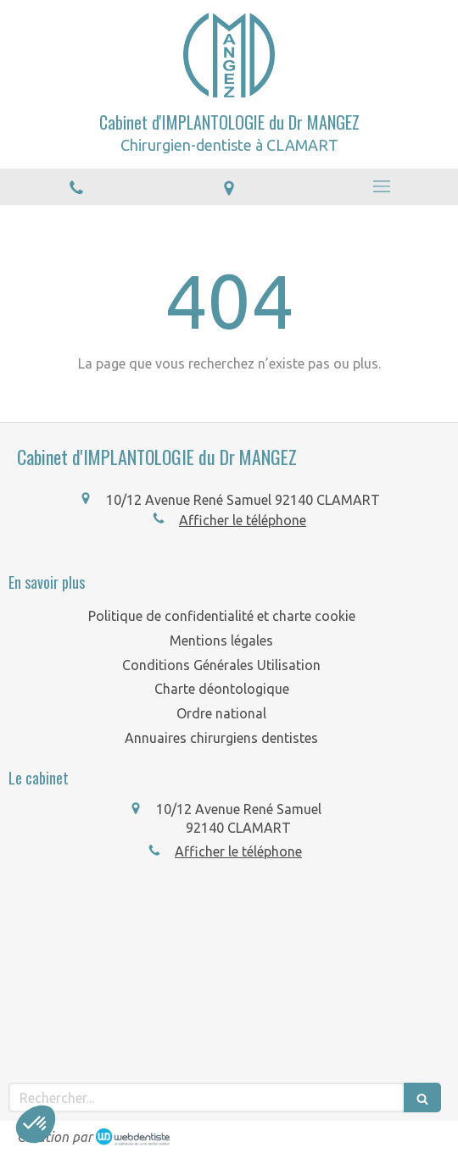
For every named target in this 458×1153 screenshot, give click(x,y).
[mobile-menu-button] (381, 186)
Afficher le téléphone (242, 520)
